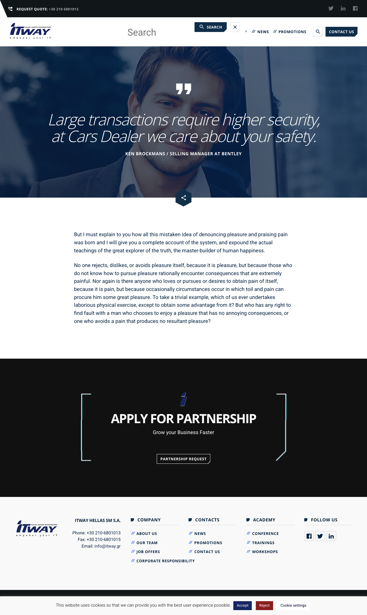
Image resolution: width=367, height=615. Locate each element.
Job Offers (148, 551)
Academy (233, 31)
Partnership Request (183, 458)
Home (144, 31)
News (263, 31)
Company (170, 31)
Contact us (341, 31)
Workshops (265, 551)
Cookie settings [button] (294, 605)
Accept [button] (243, 605)
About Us (147, 533)
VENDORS (204, 31)
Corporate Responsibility (166, 560)
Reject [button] (264, 605)
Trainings (263, 542)
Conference (265, 533)
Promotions (293, 31)
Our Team (147, 542)
